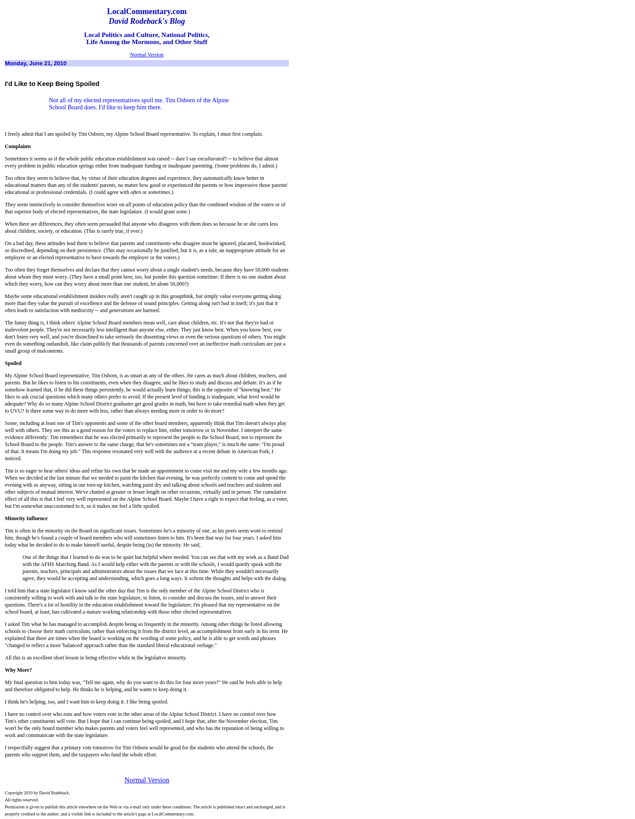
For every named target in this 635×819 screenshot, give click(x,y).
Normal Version (147, 55)
